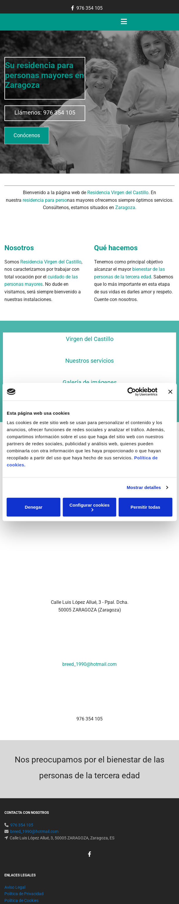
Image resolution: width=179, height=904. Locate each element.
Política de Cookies (21, 816)
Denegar (33, 507)
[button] (26, 135)
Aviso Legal (14, 802)
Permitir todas (145, 507)
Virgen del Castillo (89, 338)
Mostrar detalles (144, 487)
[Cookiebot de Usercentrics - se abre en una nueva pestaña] (131, 391)
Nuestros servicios (89, 360)
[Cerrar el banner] (170, 392)
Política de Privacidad (24, 809)
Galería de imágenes (90, 382)
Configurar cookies (89, 506)
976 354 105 (89, 8)
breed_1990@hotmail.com (89, 608)
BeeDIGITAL (164, 864)
